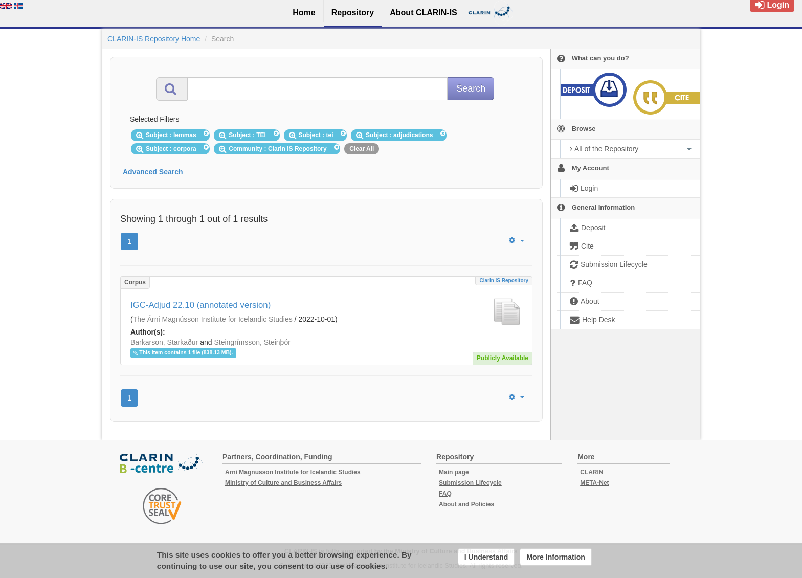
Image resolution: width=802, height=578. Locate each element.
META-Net (594, 482)
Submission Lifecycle (470, 482)
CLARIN (591, 472)
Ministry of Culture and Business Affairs (283, 482)
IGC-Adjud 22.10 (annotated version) (200, 305)
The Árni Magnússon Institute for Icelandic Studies (213, 319)
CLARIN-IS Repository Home (153, 39)
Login (772, 5)
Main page (454, 472)
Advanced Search (153, 172)
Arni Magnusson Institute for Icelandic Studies (293, 472)
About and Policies (466, 504)
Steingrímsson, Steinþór (252, 342)
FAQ (445, 493)
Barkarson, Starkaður (164, 342)
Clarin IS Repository (503, 280)
